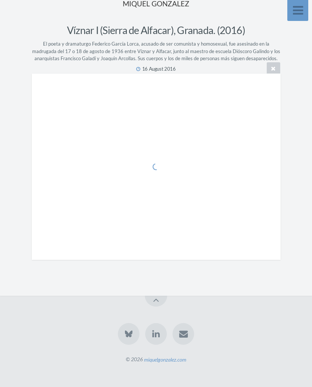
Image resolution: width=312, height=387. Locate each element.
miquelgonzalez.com (165, 359)
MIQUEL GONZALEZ (156, 3)
